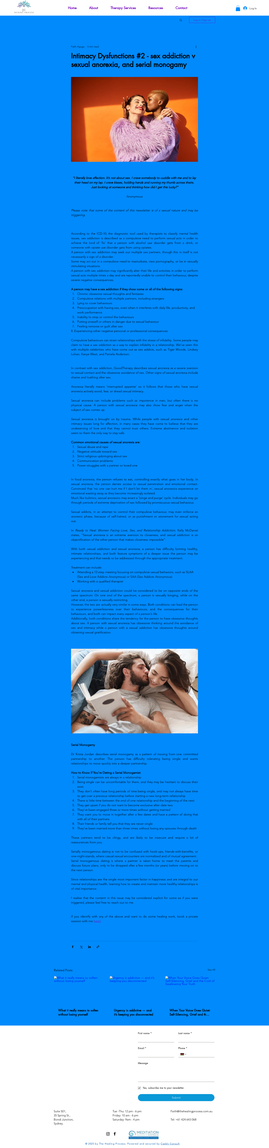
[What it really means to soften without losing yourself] (79, 990)
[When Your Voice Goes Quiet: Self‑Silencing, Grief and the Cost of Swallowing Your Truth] (190, 990)
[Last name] (195, 1039)
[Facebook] (114, 1134)
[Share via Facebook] (72, 946)
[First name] (155, 1039)
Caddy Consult (170, 1143)
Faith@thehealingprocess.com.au (191, 1111)
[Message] (176, 1073)
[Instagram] (108, 1134)
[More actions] (196, 46)
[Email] (155, 1054)
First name (145, 1033)
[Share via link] (98, 946)
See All (211, 969)
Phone (182, 1048)
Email (142, 1048)
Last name (185, 1033)
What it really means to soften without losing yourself (78, 1012)
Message (143, 1063)
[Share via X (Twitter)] (81, 946)
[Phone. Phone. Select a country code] (183, 1054)
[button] (155, 8)
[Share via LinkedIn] (89, 946)
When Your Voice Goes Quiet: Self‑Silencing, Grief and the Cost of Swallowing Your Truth (189, 1012)
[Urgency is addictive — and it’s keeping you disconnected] (134, 990)
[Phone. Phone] (199, 1054)
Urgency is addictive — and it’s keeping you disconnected (133, 1012)
